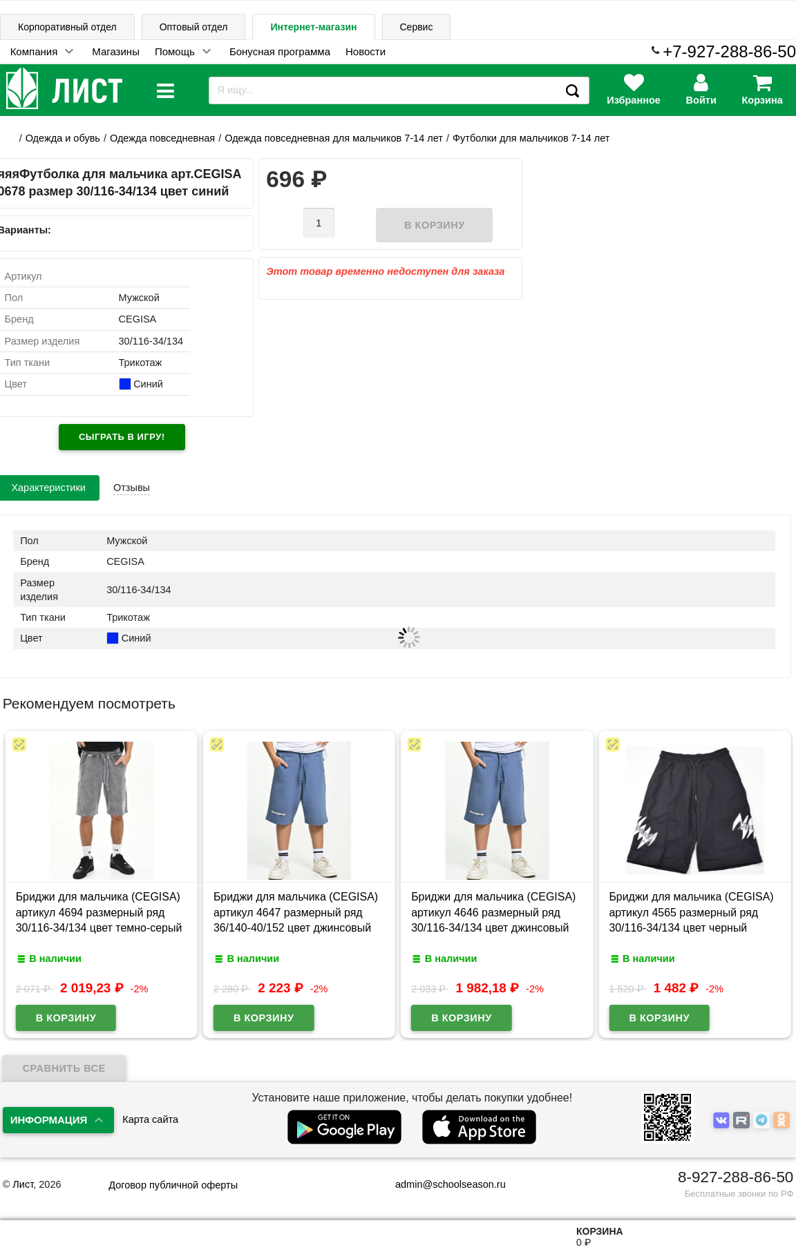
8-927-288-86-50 (735, 1177)
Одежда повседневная (162, 138)
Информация (49, 1120)
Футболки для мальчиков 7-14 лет (531, 138)
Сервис (416, 26)
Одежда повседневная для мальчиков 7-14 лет (334, 138)
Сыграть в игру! (122, 437)
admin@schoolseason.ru (442, 1184)
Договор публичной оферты (173, 1185)
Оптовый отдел (194, 26)
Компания (34, 51)
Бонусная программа (279, 51)
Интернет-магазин (313, 26)
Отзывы (131, 487)
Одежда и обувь (63, 138)
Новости (365, 51)
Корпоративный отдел (67, 26)
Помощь (175, 51)
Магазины (116, 51)
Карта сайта (150, 1119)
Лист (22, 1184)
